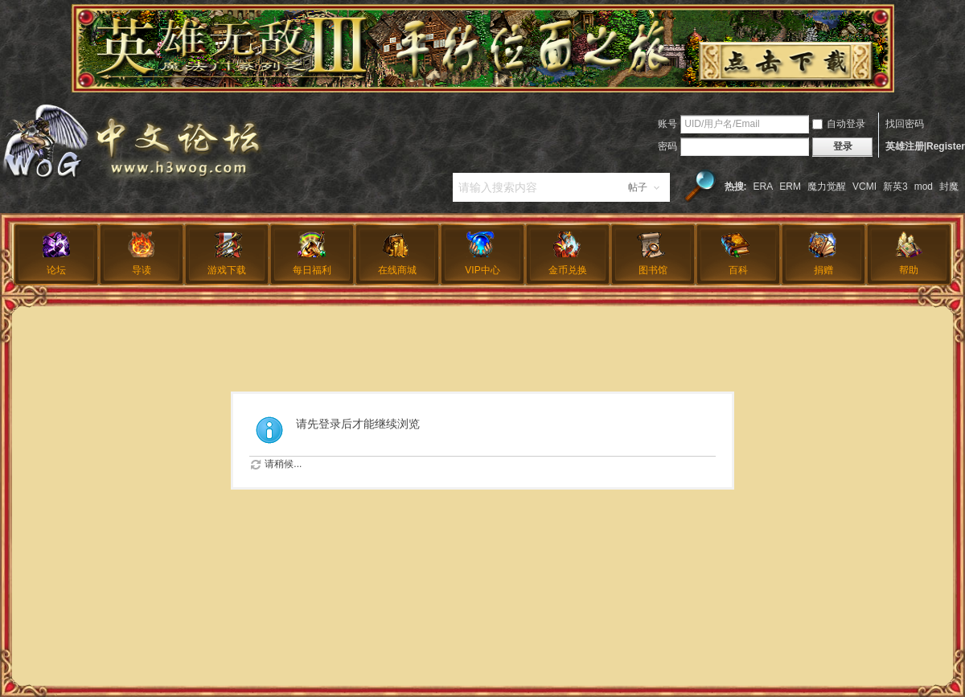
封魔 (949, 186)
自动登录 (838, 123)
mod (923, 186)
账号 (667, 123)
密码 (667, 146)
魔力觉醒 (826, 186)
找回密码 (904, 123)
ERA (764, 186)
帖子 (637, 187)
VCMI (864, 186)
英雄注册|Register (925, 146)
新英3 (895, 186)
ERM (790, 186)
